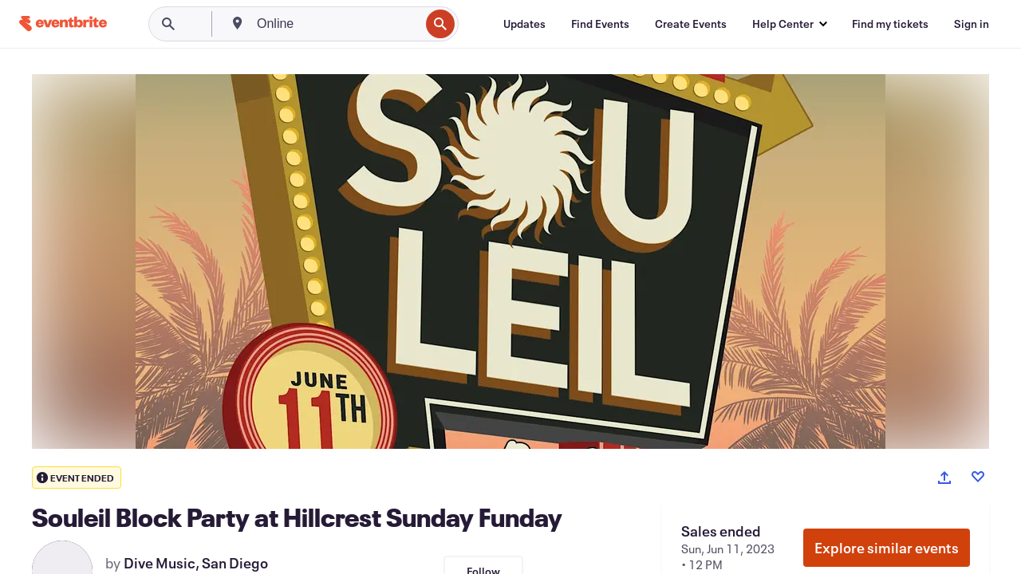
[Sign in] (971, 24)
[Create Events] (690, 24)
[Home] (63, 23)
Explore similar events (886, 547)
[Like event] (978, 477)
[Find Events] (600, 24)
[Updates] (524, 24)
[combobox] (336, 24)
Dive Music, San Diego (196, 563)
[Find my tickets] (890, 24)
